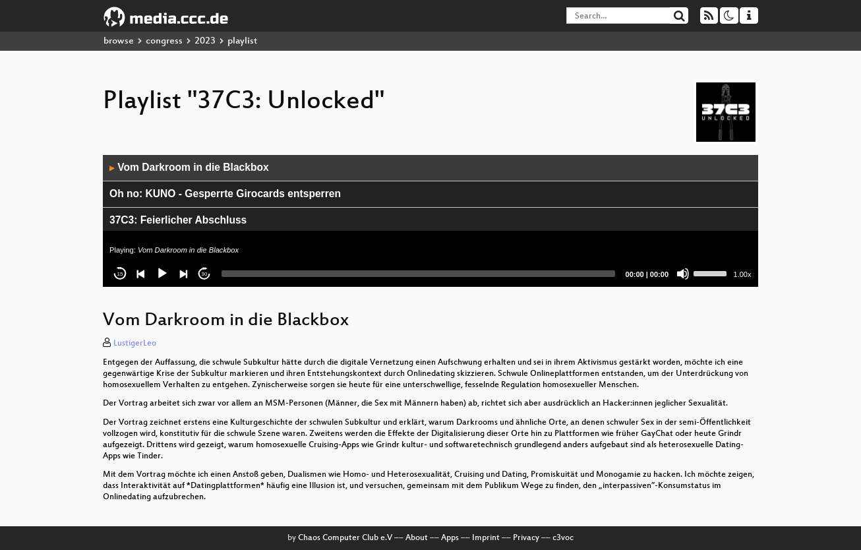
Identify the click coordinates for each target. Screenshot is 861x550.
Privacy (526, 538)
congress (164, 41)
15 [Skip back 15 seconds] (120, 274)
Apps (450, 538)
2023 (205, 41)
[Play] (162, 273)
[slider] (418, 273)
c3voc (563, 538)
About (416, 538)
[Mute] (683, 273)
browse (119, 41)
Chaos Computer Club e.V (345, 538)
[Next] (183, 273)
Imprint (486, 538)
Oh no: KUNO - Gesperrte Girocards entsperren (225, 193)
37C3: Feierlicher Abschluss (178, 220)
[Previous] (141, 273)
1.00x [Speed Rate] (743, 274)
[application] (430, 221)
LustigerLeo (134, 343)
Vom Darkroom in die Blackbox (189, 167)
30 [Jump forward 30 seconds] (205, 274)
